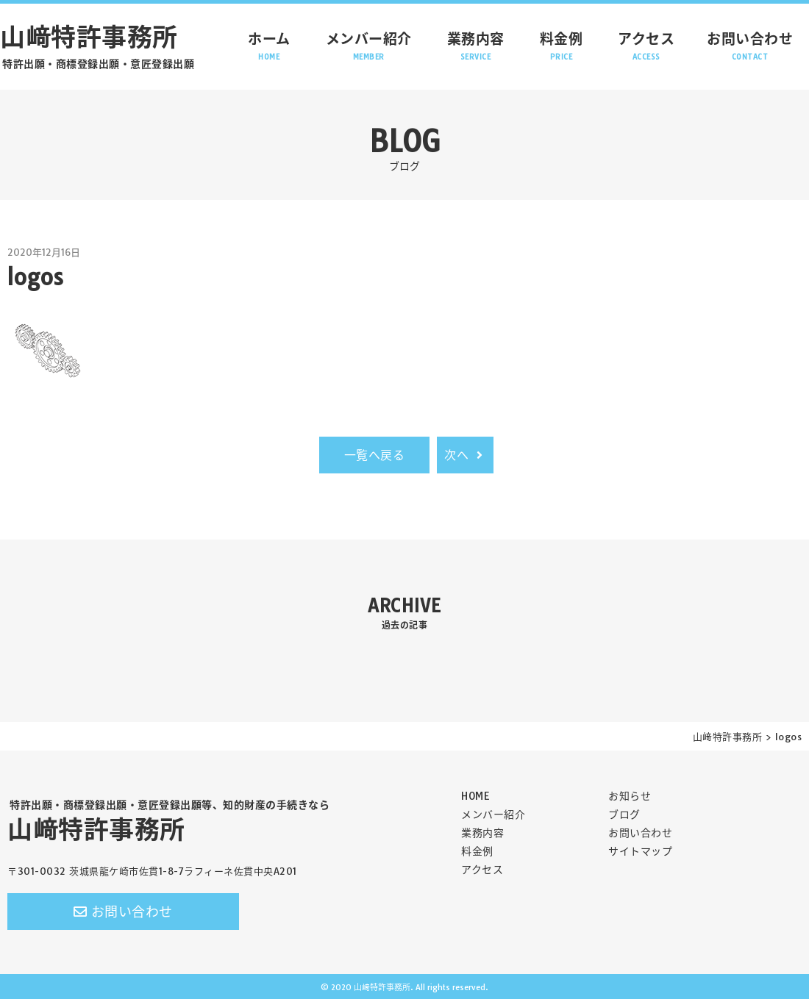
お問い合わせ (750, 46)
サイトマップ (640, 851)
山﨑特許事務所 (167, 821)
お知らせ (629, 796)
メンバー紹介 (369, 46)
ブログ (624, 814)
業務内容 (476, 46)
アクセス (646, 46)
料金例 (561, 46)
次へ (465, 455)
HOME (475, 796)
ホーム (269, 46)
